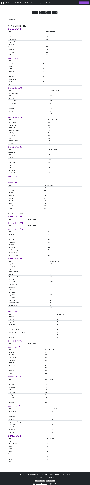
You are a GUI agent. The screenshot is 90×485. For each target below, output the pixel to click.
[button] (9, 2)
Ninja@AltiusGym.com (40, 484)
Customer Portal (50, 480)
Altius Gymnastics (39, 480)
